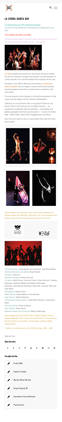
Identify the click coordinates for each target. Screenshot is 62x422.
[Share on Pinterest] (25, 348)
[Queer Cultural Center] (26, 7)
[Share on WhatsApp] (19, 348)
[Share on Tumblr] (37, 348)
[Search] (49, 7)
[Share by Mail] (54, 348)
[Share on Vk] (43, 348)
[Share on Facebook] (8, 348)
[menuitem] (49, 7)
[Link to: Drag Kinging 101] (31, 388)
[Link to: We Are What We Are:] (31, 380)
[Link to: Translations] (31, 405)
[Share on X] (13, 348)
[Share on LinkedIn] (31, 348)
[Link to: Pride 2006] (31, 364)
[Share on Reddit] (48, 348)
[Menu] (54, 7)
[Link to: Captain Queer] (31, 372)
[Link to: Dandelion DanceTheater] (31, 397)
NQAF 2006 (11, 336)
